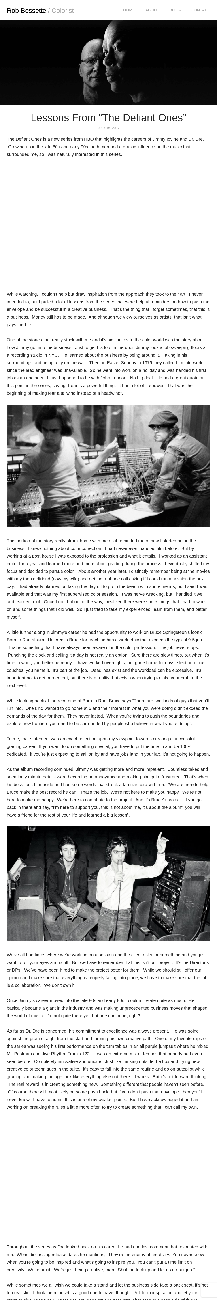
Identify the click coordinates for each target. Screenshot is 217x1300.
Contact (200, 10)
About (152, 10)
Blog (175, 10)
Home (129, 10)
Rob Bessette (40, 10)
